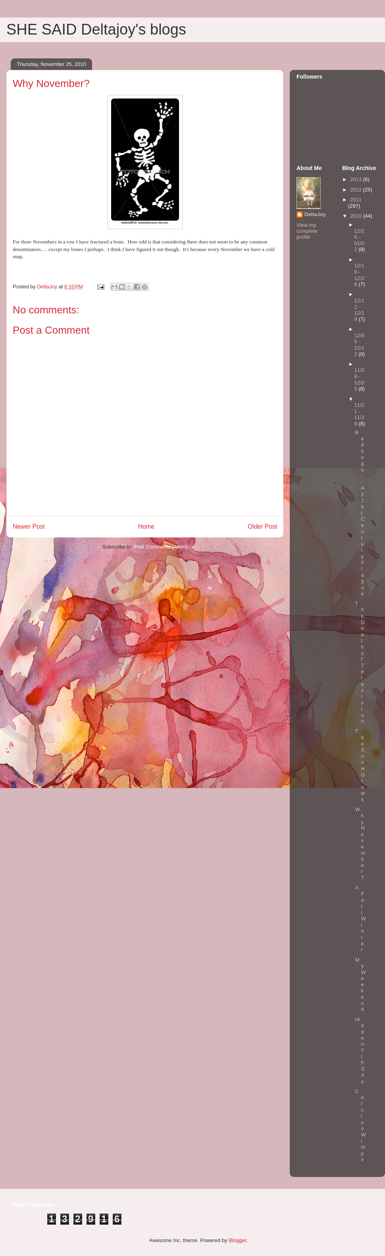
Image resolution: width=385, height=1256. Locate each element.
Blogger (237, 1240)
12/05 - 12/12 (359, 344)
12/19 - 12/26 (359, 275)
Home (146, 526)
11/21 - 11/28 (359, 414)
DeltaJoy (315, 214)
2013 (356, 179)
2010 (356, 216)
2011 (356, 200)
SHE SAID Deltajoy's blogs (96, 29)
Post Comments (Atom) (160, 547)
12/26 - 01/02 (359, 240)
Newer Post (29, 526)
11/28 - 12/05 (359, 379)
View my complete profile (307, 231)
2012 (356, 190)
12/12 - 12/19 (359, 310)
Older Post (262, 526)
